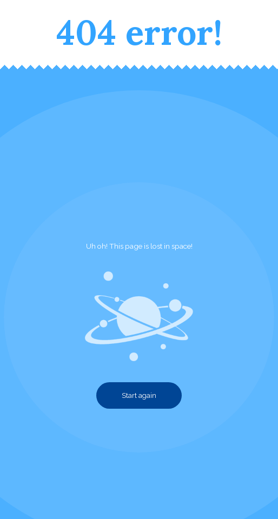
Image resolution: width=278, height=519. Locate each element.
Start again (139, 395)
